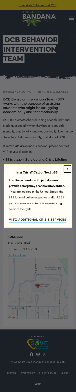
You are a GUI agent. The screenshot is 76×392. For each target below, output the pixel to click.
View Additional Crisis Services (37, 219)
